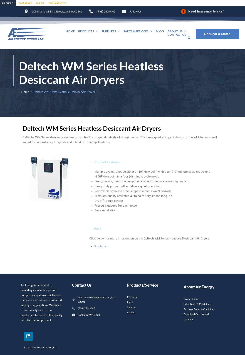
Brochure (100, 246)
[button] (153, 162)
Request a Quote (217, 34)
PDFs (97, 229)
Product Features (107, 162)
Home (25, 91)
